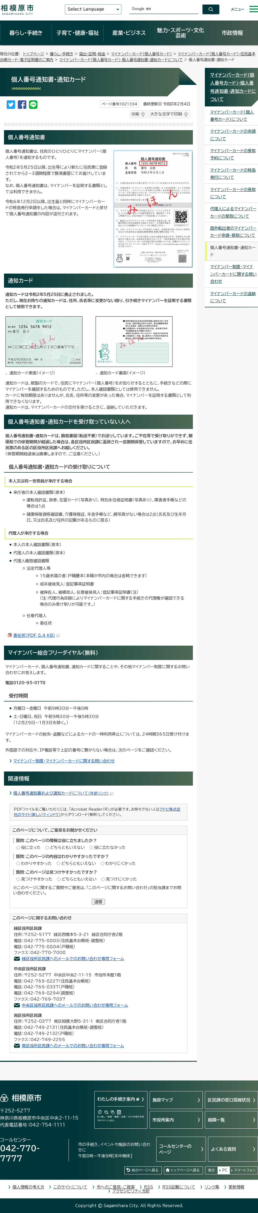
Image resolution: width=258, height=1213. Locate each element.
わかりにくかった (120, 863)
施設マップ (163, 1100)
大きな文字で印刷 (166, 114)
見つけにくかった (121, 879)
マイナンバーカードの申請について (233, 135)
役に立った (31, 847)
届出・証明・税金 (92, 54)
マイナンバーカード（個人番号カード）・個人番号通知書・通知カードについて (121, 60)
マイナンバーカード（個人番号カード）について (232, 115)
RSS (148, 1187)
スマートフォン (245, 1170)
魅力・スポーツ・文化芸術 (180, 32)
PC (224, 1170)
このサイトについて (70, 1187)
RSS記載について (178, 1187)
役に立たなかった (110, 847)
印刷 (135, 114)
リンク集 (212, 1187)
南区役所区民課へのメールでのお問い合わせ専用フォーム (73, 1046)
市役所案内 (163, 1120)
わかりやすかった (36, 863)
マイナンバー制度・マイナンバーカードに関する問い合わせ (64, 761)
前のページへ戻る (145, 1170)
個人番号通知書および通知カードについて (63, 793)
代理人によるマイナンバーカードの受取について (233, 212)
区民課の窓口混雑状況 (229, 1100)
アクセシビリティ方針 (131, 1191)
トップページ (33, 54)
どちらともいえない (67, 847)
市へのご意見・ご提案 (116, 1187)
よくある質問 (223, 1149)
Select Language (85, 9)
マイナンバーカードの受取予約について (233, 154)
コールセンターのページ (175, 1149)
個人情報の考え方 (28, 1187)
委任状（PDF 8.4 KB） (36, 635)
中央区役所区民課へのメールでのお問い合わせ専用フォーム (75, 1005)
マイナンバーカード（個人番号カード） (141, 54)
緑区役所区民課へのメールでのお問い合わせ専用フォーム (73, 959)
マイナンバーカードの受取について (233, 193)
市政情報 (232, 32)
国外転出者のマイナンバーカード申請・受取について (233, 231)
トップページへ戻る (185, 1170)
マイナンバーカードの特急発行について (233, 173)
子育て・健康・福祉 (77, 32)
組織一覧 (216, 1120)
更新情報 (236, 1187)
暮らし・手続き (26, 32)
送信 (98, 902)
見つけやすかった (36, 879)
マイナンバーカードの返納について (233, 297)
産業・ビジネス (129, 32)
